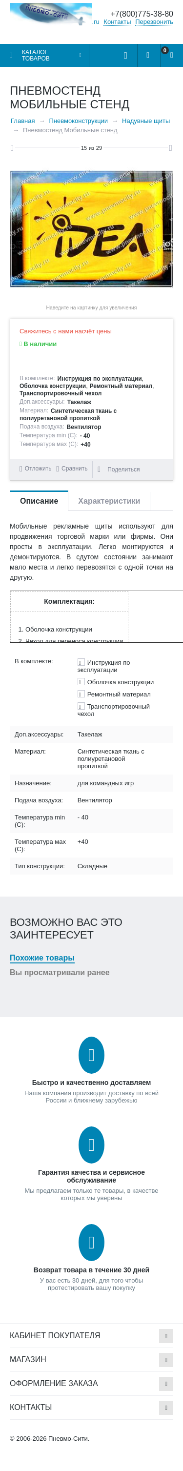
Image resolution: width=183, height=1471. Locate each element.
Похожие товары (42, 958)
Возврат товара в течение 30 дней (91, 1270)
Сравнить (74, 468)
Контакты (117, 21)
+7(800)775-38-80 (141, 14)
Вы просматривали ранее (60, 972)
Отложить (38, 468)
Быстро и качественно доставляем (91, 1082)
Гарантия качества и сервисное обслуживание (91, 1176)
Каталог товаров (36, 55)
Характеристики (109, 501)
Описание (39, 501)
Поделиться (119, 469)
